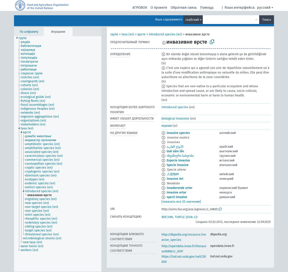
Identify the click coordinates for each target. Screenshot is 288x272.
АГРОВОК (139, 7)
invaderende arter (180, 188)
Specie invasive (178, 165)
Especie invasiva (178, 160)
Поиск (266, 20)
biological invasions (175, 118)
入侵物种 (173, 174)
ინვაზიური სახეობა (180, 156)
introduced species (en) (165, 34)
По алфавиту (29, 32)
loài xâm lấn (175, 151)
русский (264, 7)
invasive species (178, 133)
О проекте (159, 7)
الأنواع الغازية (175, 147)
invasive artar (176, 192)
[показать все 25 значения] (181, 202)
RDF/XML (167, 217)
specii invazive (177, 197)
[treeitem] (24, 38)
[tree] (57, 154)
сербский (192, 20)
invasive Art (175, 179)
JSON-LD (192, 217)
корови (166, 126)
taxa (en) (127, 34)
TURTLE (180, 217)
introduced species (174, 107)
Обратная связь (184, 7)
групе (114, 34)
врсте (141, 34)
